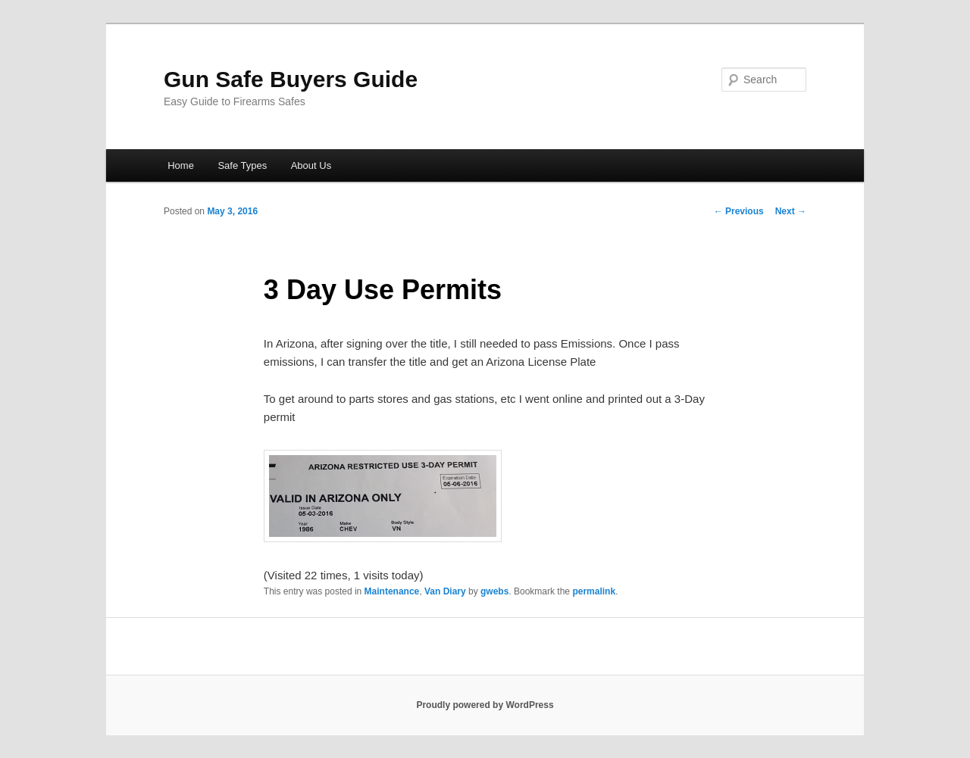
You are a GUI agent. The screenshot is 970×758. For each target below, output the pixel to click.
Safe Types (242, 165)
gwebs (494, 591)
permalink (593, 591)
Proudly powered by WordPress (484, 705)
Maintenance (392, 591)
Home (180, 165)
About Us (311, 165)
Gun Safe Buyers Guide (291, 79)
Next (790, 211)
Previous (739, 211)
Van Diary (445, 591)
